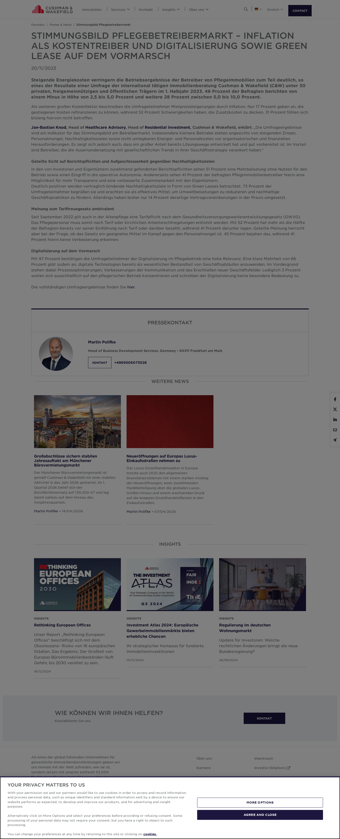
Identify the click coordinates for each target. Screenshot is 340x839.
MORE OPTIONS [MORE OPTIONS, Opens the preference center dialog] (260, 802)
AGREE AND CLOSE (260, 815)
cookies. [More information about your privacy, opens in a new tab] (150, 834)
